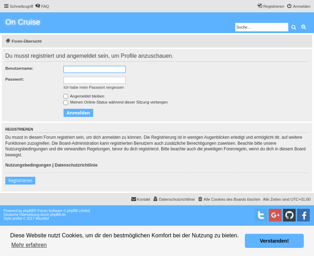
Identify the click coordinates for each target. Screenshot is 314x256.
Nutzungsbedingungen (28, 165)
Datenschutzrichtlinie (76, 165)
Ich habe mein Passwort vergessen (94, 87)
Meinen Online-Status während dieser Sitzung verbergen (116, 102)
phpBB (28, 211)
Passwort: (14, 79)
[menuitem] (42, 6)
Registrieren (20, 180)
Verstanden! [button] (274, 241)
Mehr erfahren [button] (29, 245)
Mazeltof (42, 218)
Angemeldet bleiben (84, 96)
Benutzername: (19, 68)
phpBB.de (58, 215)
